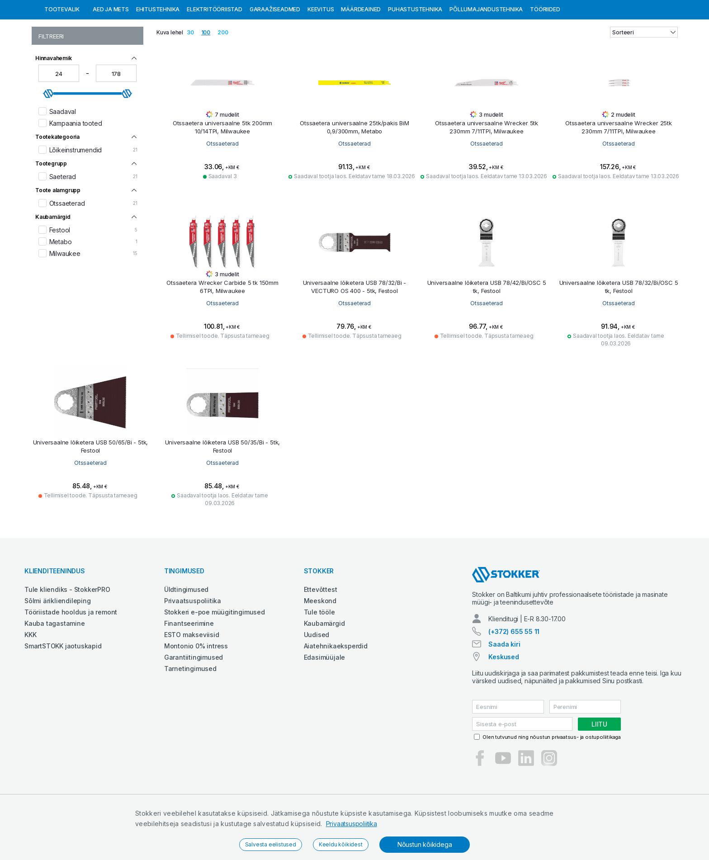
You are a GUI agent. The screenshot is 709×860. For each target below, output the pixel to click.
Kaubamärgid (324, 670)
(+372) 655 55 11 (513, 678)
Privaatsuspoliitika (351, 823)
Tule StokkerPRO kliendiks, (102, 8)
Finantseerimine (189, 670)
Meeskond (320, 647)
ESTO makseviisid (191, 681)
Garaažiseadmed (275, 55)
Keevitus (320, 55)
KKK (30, 681)
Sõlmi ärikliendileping (57, 647)
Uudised (317, 681)
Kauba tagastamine (54, 670)
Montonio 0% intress (196, 692)
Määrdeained (361, 55)
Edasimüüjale (324, 704)
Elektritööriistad (214, 55)
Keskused (503, 703)
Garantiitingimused (193, 704)
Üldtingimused (186, 636)
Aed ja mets (111, 55)
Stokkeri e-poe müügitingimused (214, 658)
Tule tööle (319, 658)
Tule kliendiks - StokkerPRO (67, 636)
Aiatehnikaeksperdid (336, 692)
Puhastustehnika (415, 55)
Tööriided (545, 55)
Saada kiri (504, 691)
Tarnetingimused (190, 715)
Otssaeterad (222, 190)
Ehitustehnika (158, 55)
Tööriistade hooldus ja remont (70, 658)
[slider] (48, 140)
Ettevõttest (320, 636)
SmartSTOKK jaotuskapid (63, 692)
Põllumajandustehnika (486, 55)
